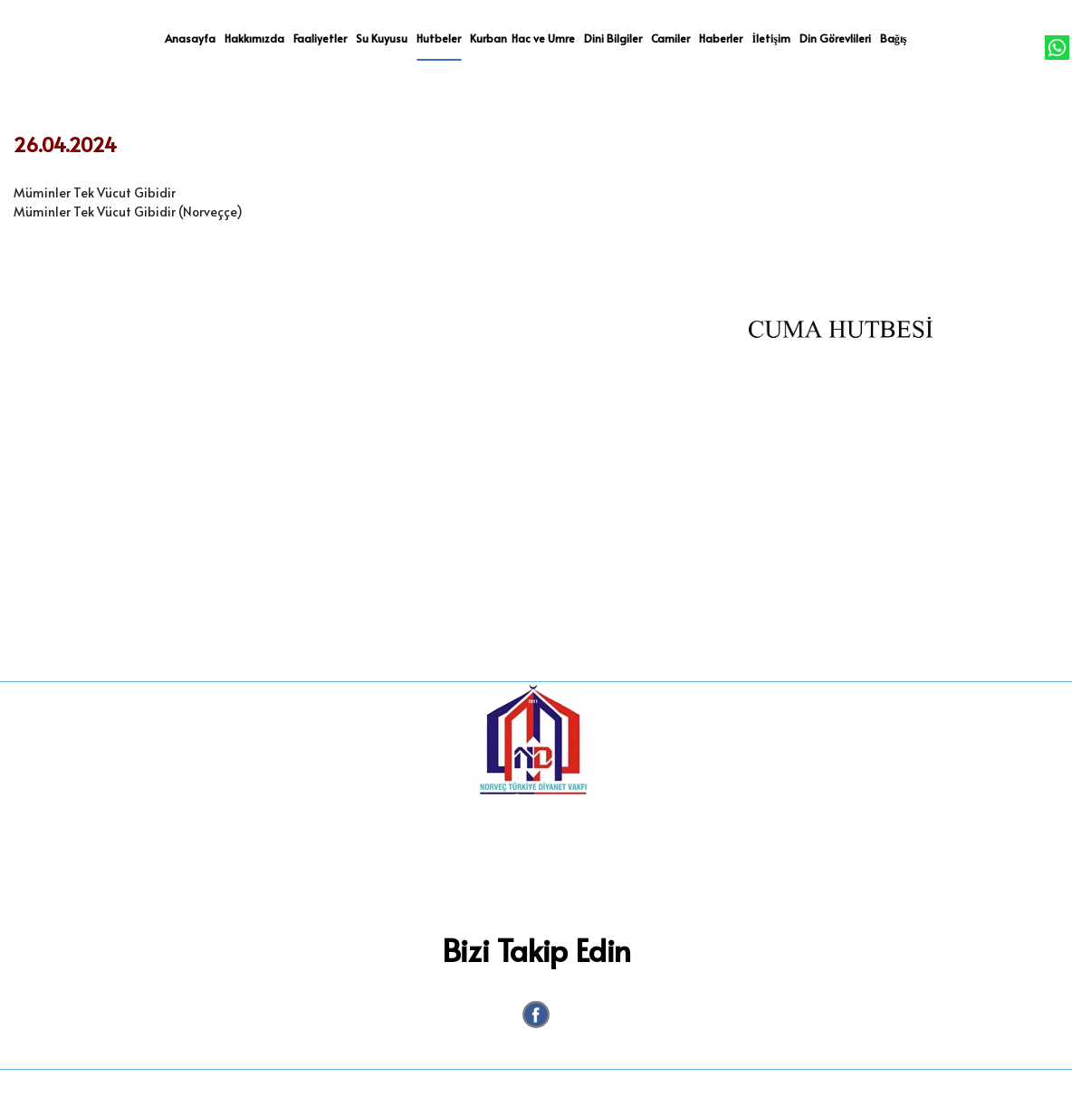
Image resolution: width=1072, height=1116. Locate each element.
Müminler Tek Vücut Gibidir (95, 192)
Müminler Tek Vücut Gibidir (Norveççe (125, 211)
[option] (840, 385)
